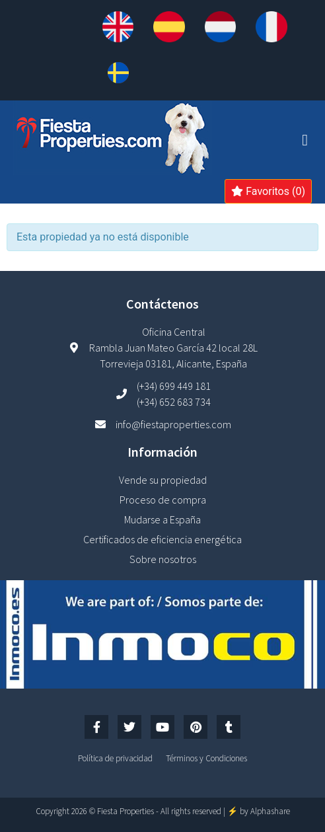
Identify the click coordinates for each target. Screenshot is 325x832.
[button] (305, 140)
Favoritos (268, 191)
